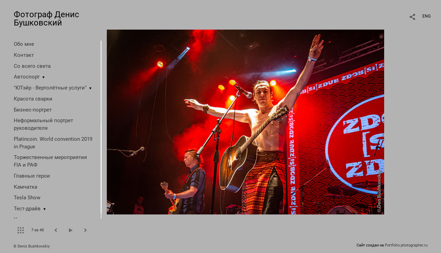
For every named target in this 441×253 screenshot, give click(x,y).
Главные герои (32, 176)
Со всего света (32, 66)
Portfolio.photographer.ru (406, 245)
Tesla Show (27, 197)
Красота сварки (33, 99)
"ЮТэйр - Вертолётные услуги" (50, 88)
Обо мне (24, 44)
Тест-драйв (27, 208)
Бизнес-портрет (33, 110)
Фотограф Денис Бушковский (46, 19)
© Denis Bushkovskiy (31, 246)
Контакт (24, 55)
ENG (426, 16)
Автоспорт (27, 77)
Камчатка (25, 187)
